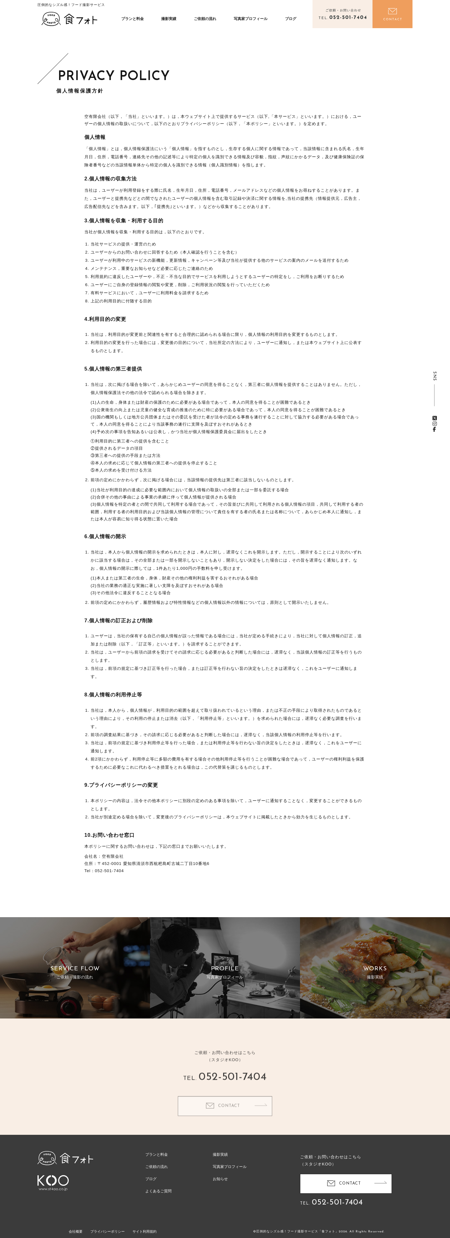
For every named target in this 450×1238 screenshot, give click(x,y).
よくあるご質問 (158, 1191)
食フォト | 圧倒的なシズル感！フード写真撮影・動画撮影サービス (69, 18)
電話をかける (342, 14)
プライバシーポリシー (107, 1231)
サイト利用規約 (144, 1231)
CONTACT (229, 1117)
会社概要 (75, 1231)
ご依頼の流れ (205, 19)
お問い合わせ (392, 14)
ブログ (290, 19)
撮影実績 (168, 19)
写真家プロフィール (251, 19)
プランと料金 (132, 19)
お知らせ (220, 1179)
